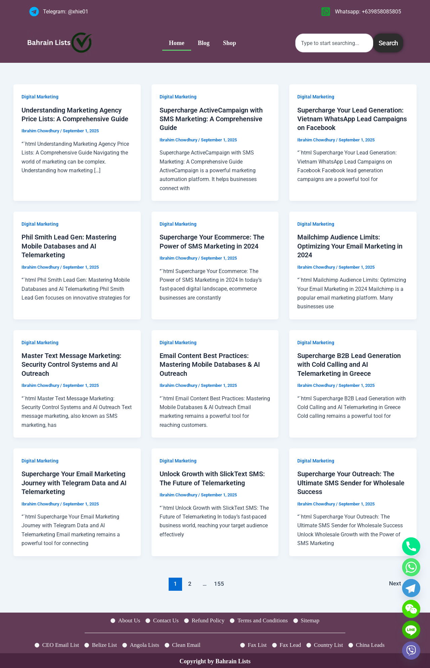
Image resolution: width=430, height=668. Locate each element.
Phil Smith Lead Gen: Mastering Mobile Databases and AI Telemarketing (69, 245)
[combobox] (334, 43)
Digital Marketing (40, 96)
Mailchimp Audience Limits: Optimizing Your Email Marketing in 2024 (349, 245)
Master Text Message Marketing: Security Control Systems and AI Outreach (71, 363)
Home (176, 43)
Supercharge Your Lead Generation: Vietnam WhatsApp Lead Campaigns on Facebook (352, 119)
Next (398, 582)
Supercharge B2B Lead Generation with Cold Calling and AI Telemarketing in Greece (349, 363)
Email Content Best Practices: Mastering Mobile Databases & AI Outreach (210, 363)
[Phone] (411, 546)
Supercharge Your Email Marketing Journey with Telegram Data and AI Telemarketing (74, 481)
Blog (204, 43)
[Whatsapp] (411, 567)
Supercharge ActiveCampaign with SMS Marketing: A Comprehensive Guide (211, 119)
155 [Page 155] (219, 582)
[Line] (411, 630)
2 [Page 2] (189, 582)
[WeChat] (411, 609)
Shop (229, 43)
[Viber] (411, 650)
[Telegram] (411, 588)
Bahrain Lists (233, 659)
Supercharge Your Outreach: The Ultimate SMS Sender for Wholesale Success (350, 481)
